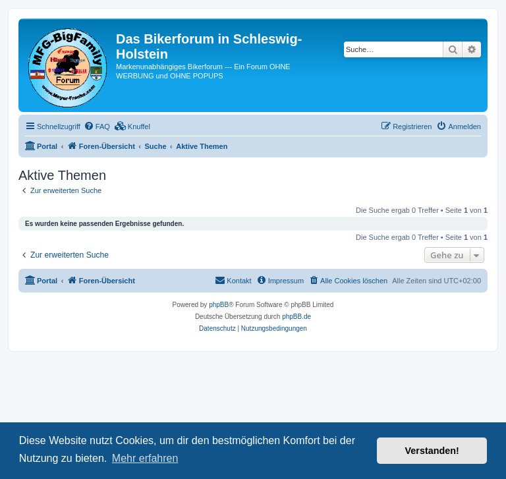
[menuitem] (97, 126)
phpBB (219, 304)
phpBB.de (296, 316)
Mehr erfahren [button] (145, 458)
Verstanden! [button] (432, 450)
